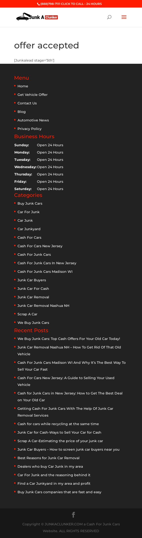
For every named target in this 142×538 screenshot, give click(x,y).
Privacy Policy (30, 129)
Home (23, 86)
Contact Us (27, 103)
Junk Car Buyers (32, 280)
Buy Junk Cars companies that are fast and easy (59, 492)
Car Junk (25, 220)
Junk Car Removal (33, 297)
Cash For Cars (29, 237)
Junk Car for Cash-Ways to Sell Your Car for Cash (59, 432)
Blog (22, 111)
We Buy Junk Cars (33, 322)
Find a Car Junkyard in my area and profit (54, 483)
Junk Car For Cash (33, 288)
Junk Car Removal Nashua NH (43, 305)
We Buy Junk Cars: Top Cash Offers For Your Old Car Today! (69, 339)
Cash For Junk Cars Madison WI (45, 271)
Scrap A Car (27, 314)
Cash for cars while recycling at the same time (58, 424)
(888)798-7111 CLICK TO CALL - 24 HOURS (71, 4)
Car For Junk (29, 212)
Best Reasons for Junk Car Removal (49, 458)
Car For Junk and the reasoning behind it (54, 475)
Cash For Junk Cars (34, 254)
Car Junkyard (29, 229)
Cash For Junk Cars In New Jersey (47, 263)
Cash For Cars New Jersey (40, 246)
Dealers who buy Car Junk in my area (50, 466)
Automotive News (33, 120)
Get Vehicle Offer (33, 94)
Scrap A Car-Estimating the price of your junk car (60, 441)
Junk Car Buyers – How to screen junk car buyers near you (68, 449)
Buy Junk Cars (30, 203)
